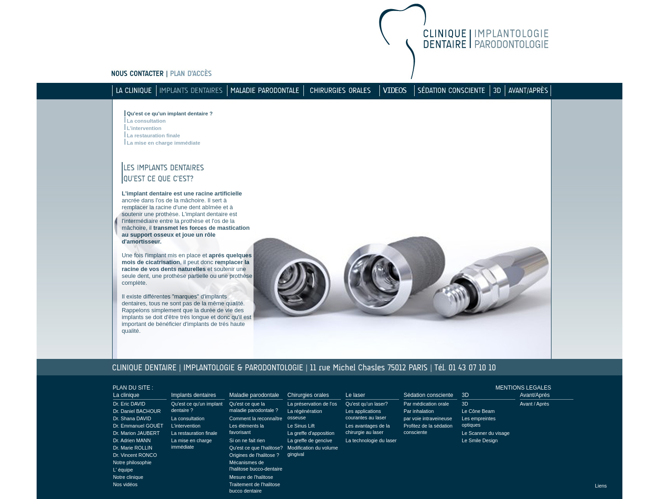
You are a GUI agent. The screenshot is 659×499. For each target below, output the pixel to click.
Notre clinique (128, 477)
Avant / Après (534, 404)
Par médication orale (426, 404)
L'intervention (144, 128)
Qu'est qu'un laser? (367, 404)
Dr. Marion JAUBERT (136, 433)
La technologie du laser (371, 440)
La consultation (146, 121)
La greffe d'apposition (311, 433)
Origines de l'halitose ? (254, 455)
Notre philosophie (132, 462)
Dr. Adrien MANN (132, 440)
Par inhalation (419, 411)
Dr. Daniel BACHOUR (137, 411)
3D (465, 404)
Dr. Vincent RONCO (135, 455)
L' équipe (123, 469)
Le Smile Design (480, 440)
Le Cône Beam (478, 411)
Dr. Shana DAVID (132, 418)
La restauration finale (153, 135)
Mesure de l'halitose (251, 477)
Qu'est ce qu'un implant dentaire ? (170, 113)
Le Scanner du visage (485, 433)
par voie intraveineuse (428, 418)
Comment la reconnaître (255, 418)
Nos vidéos (125, 484)
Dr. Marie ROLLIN (132, 447)
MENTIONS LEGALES (523, 388)
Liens (601, 485)
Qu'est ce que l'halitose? (256, 447)
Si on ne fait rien (247, 440)
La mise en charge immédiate (163, 143)
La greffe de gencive (309, 440)
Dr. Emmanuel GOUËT (138, 425)
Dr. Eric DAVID (129, 404)
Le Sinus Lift (300, 425)
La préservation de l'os (312, 404)
